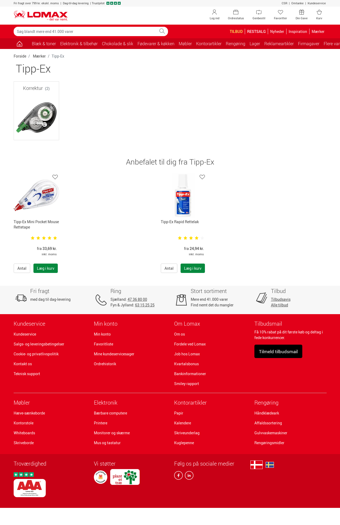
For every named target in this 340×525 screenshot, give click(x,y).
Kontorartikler (190, 402)
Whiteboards (24, 432)
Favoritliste (103, 344)
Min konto (102, 334)
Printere (100, 422)
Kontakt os (23, 363)
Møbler (22, 402)
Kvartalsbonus (186, 363)
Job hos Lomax (187, 353)
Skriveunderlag (187, 432)
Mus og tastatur (107, 442)
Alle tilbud (279, 304)
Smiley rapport (186, 383)
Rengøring (266, 402)
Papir (178, 413)
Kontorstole (23, 422)
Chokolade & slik (117, 44)
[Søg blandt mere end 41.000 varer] (85, 31)
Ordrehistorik (105, 363)
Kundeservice (317, 3)
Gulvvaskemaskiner (270, 432)
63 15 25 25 (145, 304)
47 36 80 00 (137, 299)
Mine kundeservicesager (114, 353)
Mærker (39, 56)
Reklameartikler (279, 44)
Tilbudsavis (281, 299)
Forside (20, 56)
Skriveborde (24, 442)
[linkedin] (188, 476)
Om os (179, 334)
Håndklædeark (266, 413)
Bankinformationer (190, 373)
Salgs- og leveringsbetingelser (39, 344)
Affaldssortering (268, 422)
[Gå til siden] (20, 43)
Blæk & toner (44, 44)
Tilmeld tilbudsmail (278, 351)
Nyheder (277, 31)
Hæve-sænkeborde (29, 413)
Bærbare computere (110, 413)
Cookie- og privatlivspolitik (36, 353)
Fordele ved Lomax (190, 344)
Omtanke (297, 3)
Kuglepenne (184, 442)
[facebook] (178, 476)
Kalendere (182, 422)
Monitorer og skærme (112, 432)
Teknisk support (27, 373)
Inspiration (298, 31)
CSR (284, 3)
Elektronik (105, 402)
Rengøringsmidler (269, 442)
